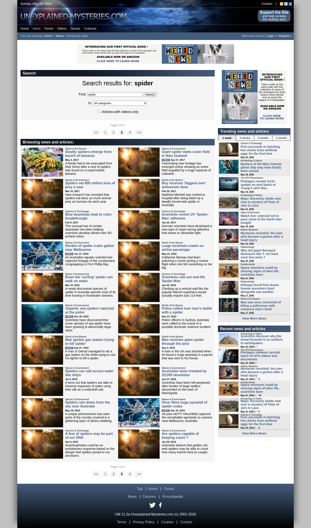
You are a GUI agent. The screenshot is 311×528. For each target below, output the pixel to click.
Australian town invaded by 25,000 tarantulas (184, 373)
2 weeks (245, 138)
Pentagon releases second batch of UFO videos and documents (260, 356)
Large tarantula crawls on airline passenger (183, 247)
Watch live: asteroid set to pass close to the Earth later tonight (261, 219)
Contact (267, 3)
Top (140, 489)
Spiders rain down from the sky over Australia (87, 404)
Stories (75, 28)
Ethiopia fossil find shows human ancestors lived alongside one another (260, 288)
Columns (90, 28)
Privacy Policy (144, 522)
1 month (281, 138)
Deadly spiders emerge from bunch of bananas (88, 153)
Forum (48, 28)
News (36, 28)
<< (96, 132)
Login (270, 36)
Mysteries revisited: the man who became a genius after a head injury (262, 236)
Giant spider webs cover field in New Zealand (186, 153)
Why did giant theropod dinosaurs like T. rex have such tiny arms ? (259, 254)
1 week (227, 138)
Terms (121, 522)
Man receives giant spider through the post (183, 341)
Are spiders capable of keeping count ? (180, 435)
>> (139, 132)
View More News (254, 318)
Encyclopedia (173, 496)
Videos (62, 28)
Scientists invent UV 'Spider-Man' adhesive (185, 216)
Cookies (167, 522)
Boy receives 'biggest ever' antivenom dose (184, 185)
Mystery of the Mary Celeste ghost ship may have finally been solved (261, 167)
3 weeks (263, 138)
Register (284, 36)
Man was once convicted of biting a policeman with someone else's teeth (261, 306)
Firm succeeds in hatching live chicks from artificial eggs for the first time (260, 150)
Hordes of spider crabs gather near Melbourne (89, 247)
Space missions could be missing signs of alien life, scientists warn (260, 271)
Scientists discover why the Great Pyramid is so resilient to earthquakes (261, 339)
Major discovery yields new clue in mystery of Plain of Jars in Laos (261, 202)
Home (25, 28)
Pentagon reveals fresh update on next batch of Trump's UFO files (258, 185)
